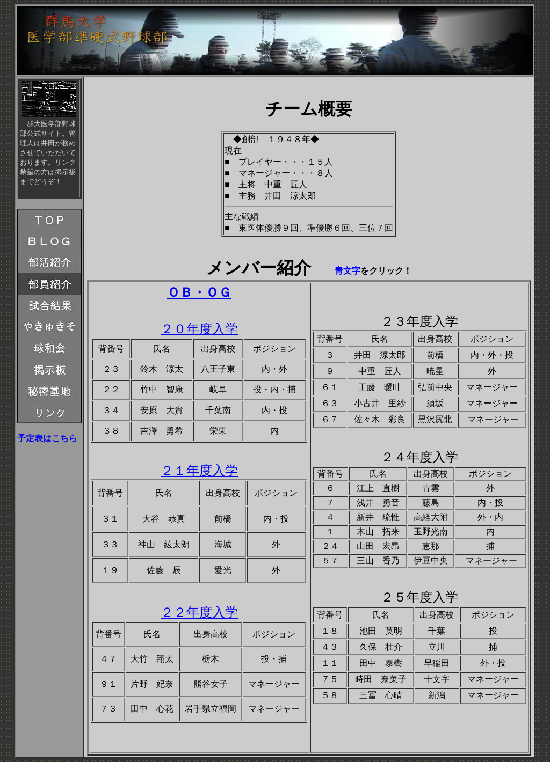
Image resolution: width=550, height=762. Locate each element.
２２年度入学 (199, 612)
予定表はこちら (47, 438)
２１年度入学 (199, 471)
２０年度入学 (199, 329)
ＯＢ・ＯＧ (199, 292)
